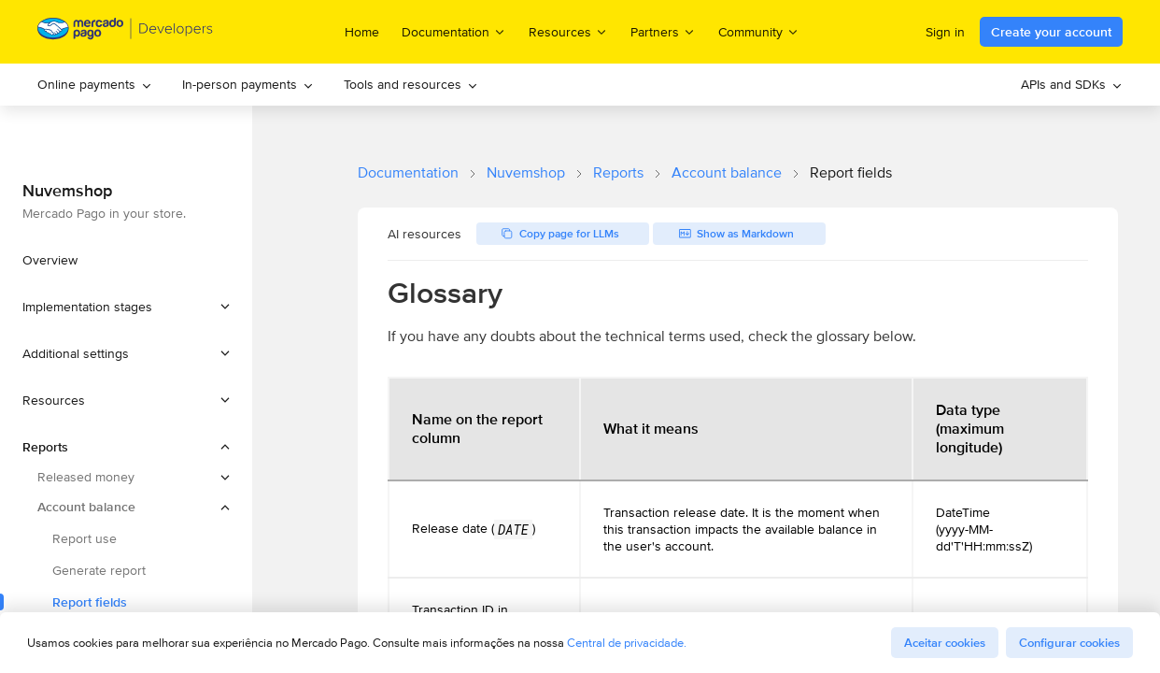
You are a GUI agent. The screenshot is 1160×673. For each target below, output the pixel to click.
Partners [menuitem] (663, 31)
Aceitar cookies (944, 643)
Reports (618, 172)
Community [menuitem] (758, 31)
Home (362, 31)
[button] (126, 306)
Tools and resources (411, 84)
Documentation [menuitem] (454, 31)
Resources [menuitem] (568, 31)
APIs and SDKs (1072, 84)
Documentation (408, 172)
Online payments (94, 84)
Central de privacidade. (626, 643)
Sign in (945, 31)
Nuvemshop (526, 172)
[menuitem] (94, 84)
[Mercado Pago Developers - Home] (125, 32)
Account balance (727, 172)
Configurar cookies (1069, 643)
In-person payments (248, 84)
